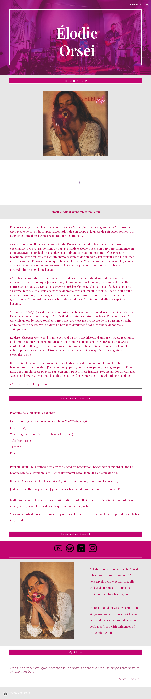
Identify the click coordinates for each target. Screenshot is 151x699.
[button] (147, 4)
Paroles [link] (134, 4)
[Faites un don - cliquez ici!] (75, 398)
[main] (75, 37)
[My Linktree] (75, 652)
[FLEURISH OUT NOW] (75, 81)
